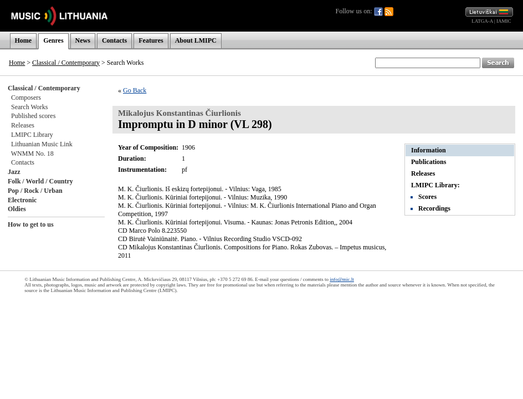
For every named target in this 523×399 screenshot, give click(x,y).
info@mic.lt (342, 279)
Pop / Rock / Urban (35, 191)
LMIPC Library (32, 135)
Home (23, 40)
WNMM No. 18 (32, 153)
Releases (22, 125)
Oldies (17, 209)
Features (151, 40)
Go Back (134, 90)
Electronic (22, 200)
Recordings (434, 208)
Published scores (33, 116)
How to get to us (31, 224)
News (82, 40)
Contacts (114, 40)
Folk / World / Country (40, 181)
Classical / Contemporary (66, 62)
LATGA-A (482, 21)
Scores (427, 197)
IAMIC (503, 21)
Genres (53, 40)
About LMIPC (196, 40)
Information (428, 150)
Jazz (14, 172)
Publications (428, 162)
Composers (26, 97)
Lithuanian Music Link (42, 144)
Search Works (29, 107)
